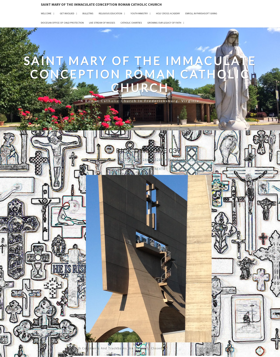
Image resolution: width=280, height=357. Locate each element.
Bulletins (87, 13)
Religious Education (110, 13)
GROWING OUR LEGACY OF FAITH (164, 22)
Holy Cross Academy (168, 13)
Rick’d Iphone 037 (183, 159)
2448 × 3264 (153, 159)
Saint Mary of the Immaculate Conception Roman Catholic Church (101, 4)
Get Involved (67, 13)
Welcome (46, 13)
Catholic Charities (131, 22)
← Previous (140, 169)
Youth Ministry (139, 13)
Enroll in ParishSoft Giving (201, 13)
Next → (161, 169)
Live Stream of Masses (102, 22)
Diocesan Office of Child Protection (62, 22)
